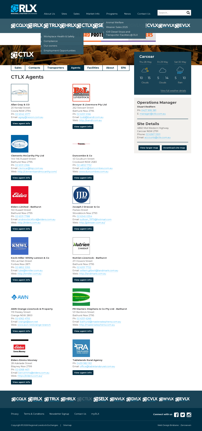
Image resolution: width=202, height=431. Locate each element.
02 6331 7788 (22, 216)
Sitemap (67, 425)
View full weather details (173, 90)
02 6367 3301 (153, 134)
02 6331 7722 (84, 267)
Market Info (93, 13)
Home (14, 22)
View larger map (149, 148)
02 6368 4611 (22, 369)
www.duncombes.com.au (93, 171)
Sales (76, 13)
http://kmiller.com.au (29, 273)
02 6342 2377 (22, 114)
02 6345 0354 (84, 216)
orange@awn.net (28, 321)
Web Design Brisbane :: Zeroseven (174, 425)
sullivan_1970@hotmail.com (95, 219)
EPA (123, 67)
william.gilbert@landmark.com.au (99, 270)
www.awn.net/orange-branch (34, 324)
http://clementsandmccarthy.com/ (37, 171)
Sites (64, 13)
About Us (49, 13)
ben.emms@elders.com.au (33, 372)
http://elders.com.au (29, 222)
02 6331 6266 (84, 318)
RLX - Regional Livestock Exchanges (24, 9)
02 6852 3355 (22, 267)
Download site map (174, 148)
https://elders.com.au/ (30, 375)
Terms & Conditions (34, 414)
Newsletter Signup (59, 414)
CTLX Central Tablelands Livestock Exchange (51, 22)
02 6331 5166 (84, 114)
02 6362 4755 (22, 318)
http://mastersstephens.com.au (97, 324)
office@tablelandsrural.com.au (97, 366)
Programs (111, 13)
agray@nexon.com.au (30, 117)
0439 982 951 (84, 363)
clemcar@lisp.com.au (30, 168)
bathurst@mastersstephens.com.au (100, 321)
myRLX (95, 414)
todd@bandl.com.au (91, 117)
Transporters (55, 67)
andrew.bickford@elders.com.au (36, 219)
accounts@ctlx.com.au (157, 137)
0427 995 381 (148, 110)
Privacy (15, 414)
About (110, 67)
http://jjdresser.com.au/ (92, 222)
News (127, 13)
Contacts (34, 67)
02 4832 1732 (84, 165)
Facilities (93, 67)
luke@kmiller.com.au (30, 270)
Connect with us (162, 414)
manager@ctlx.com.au (153, 113)
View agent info (21, 123)
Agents (75, 67)
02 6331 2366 (22, 165)
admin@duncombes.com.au (96, 168)
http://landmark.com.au (92, 273)
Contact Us (143, 13)
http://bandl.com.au (90, 120)
